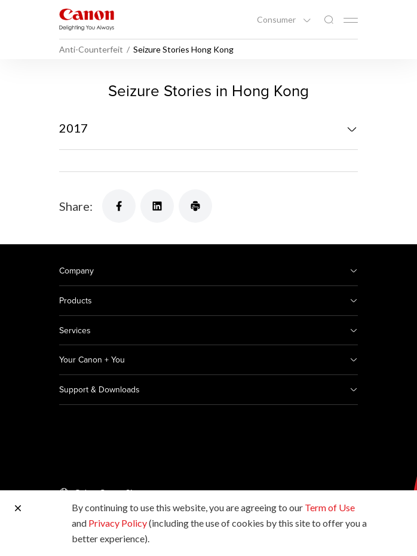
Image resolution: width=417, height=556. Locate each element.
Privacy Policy (117, 523)
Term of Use (330, 507)
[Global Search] (328, 20)
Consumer (277, 19)
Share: (76, 206)
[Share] (119, 206)
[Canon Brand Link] (86, 19)
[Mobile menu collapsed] (351, 20)
